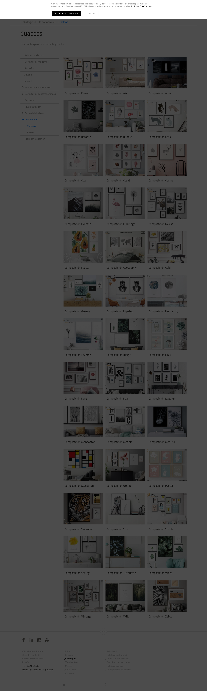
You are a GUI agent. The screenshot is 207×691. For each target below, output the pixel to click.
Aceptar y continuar (66, 13)
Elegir (91, 13)
